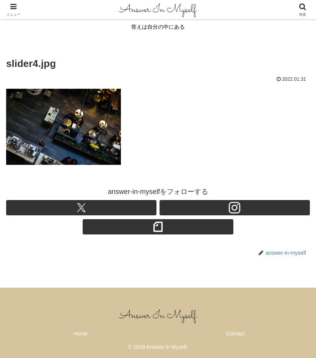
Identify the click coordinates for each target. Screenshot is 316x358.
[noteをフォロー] (158, 226)
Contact (235, 333)
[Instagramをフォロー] (235, 207)
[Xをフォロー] (81, 207)
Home (80, 333)
